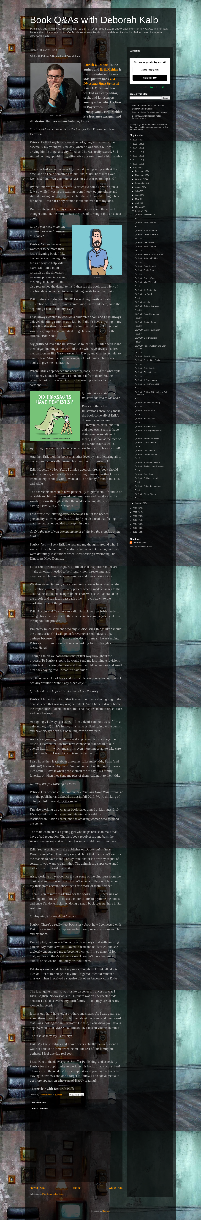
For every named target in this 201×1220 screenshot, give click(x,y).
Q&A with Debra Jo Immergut (148, 486)
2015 (135, 520)
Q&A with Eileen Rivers (145, 494)
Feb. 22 (138, 286)
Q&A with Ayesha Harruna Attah (149, 254)
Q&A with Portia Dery (144, 270)
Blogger (105, 1211)
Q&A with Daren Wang (145, 278)
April (137, 203)
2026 (135, 140)
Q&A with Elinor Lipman (145, 418)
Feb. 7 (137, 434)
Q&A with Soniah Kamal (145, 322)
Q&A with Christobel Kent (146, 442)
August (138, 187)
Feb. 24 (138, 262)
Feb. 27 (138, 226)
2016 (135, 516)
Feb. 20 (138, 310)
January (139, 503)
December (140, 171)
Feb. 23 (138, 274)
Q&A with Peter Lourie (145, 368)
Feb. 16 (138, 342)
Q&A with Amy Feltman (145, 426)
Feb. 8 (137, 422)
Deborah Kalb (139, 542)
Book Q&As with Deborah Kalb (94, 20)
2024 (135, 148)
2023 (135, 152)
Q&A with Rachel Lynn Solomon (149, 466)
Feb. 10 (138, 406)
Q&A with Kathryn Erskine (146, 258)
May (137, 199)
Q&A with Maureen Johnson (147, 330)
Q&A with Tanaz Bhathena (146, 234)
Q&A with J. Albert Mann (146, 380)
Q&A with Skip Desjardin (146, 338)
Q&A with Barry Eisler (144, 474)
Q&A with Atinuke (142, 302)
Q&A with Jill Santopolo (145, 290)
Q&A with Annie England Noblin (149, 384)
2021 (135, 160)
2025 (135, 144)
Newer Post (37, 1187)
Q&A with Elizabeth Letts (146, 372)
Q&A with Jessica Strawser (147, 438)
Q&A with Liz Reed (143, 294)
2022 (135, 156)
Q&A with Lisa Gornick (145, 450)
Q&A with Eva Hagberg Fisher (148, 430)
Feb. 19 (138, 318)
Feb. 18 (138, 326)
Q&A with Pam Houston (145, 356)
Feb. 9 (137, 414)
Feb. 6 (137, 446)
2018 (135, 508)
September (140, 183)
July (137, 191)
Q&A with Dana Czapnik (145, 266)
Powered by (150, 87)
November (140, 175)
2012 (135, 532)
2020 (135, 164)
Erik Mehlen (109, 69)
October (139, 179)
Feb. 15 (138, 352)
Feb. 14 (138, 364)
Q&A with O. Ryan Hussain (147, 478)
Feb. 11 (138, 398)
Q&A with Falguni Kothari (146, 454)
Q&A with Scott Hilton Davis (147, 360)
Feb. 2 (137, 490)
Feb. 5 (137, 458)
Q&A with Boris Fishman (146, 230)
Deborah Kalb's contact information (148, 105)
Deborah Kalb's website (142, 109)
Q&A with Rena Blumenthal (147, 314)
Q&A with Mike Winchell (145, 282)
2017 (135, 512)
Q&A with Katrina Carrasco (147, 306)
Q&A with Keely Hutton (145, 214)
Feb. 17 (138, 334)
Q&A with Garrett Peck (145, 410)
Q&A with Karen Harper (145, 222)
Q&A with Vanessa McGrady (147, 402)
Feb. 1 (137, 498)
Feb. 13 (138, 376)
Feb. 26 (138, 238)
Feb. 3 (137, 482)
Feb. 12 (138, 388)
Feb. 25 (138, 250)
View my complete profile (141, 547)
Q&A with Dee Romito (144, 242)
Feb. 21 (138, 298)
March (138, 207)
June (137, 195)
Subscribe (150, 77)
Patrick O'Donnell (96, 65)
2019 (135, 168)
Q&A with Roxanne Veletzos (147, 462)
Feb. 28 (138, 218)
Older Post (115, 1187)
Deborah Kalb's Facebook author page (149, 112)
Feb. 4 (137, 470)
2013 (135, 528)
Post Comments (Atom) (53, 1194)
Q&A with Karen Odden (145, 246)
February (139, 211)
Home (77, 1187)
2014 (135, 524)
